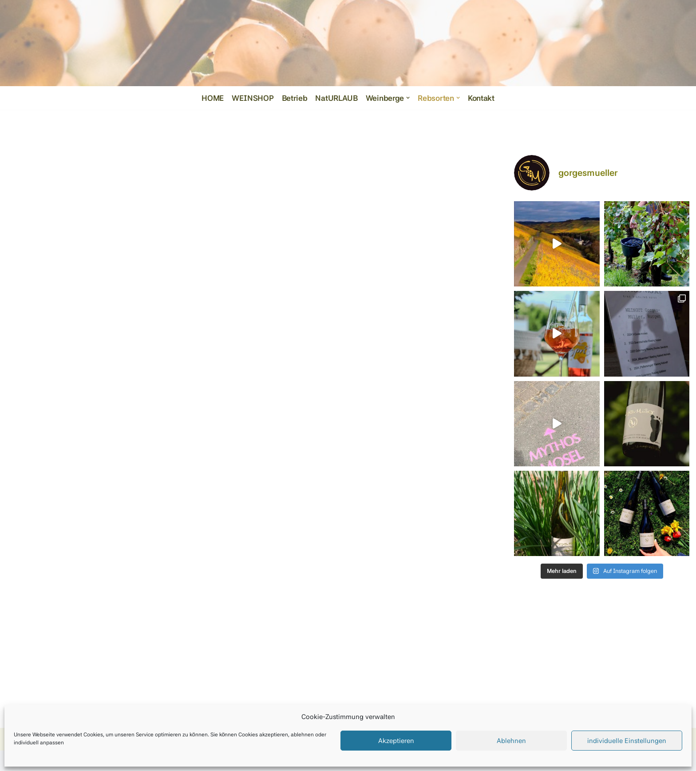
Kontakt (481, 98)
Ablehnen (511, 741)
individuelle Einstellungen (626, 741)
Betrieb (294, 98)
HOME (212, 98)
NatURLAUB (336, 98)
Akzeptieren (396, 741)
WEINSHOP (252, 98)
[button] (408, 98)
